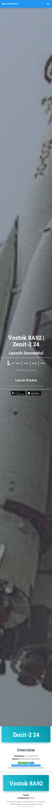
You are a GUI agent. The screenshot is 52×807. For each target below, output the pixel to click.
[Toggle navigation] (47, 3)
